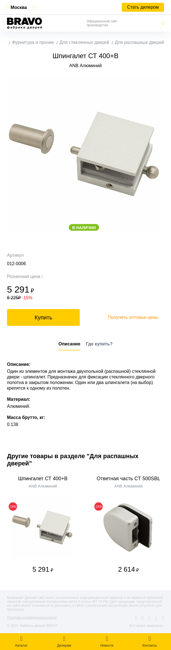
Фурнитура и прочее (33, 42)
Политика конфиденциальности (32, 618)
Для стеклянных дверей (84, 42)
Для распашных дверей (139, 42)
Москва (19, 7)
